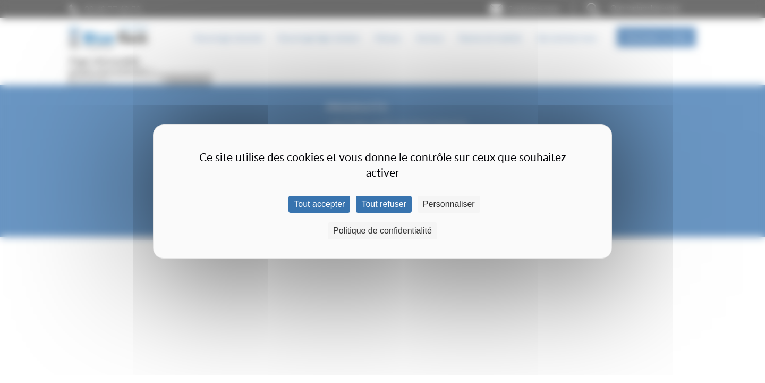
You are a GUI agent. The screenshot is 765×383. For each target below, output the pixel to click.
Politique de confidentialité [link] (382, 230)
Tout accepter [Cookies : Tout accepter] (319, 204)
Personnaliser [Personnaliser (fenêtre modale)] (449, 204)
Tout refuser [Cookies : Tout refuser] (383, 204)
